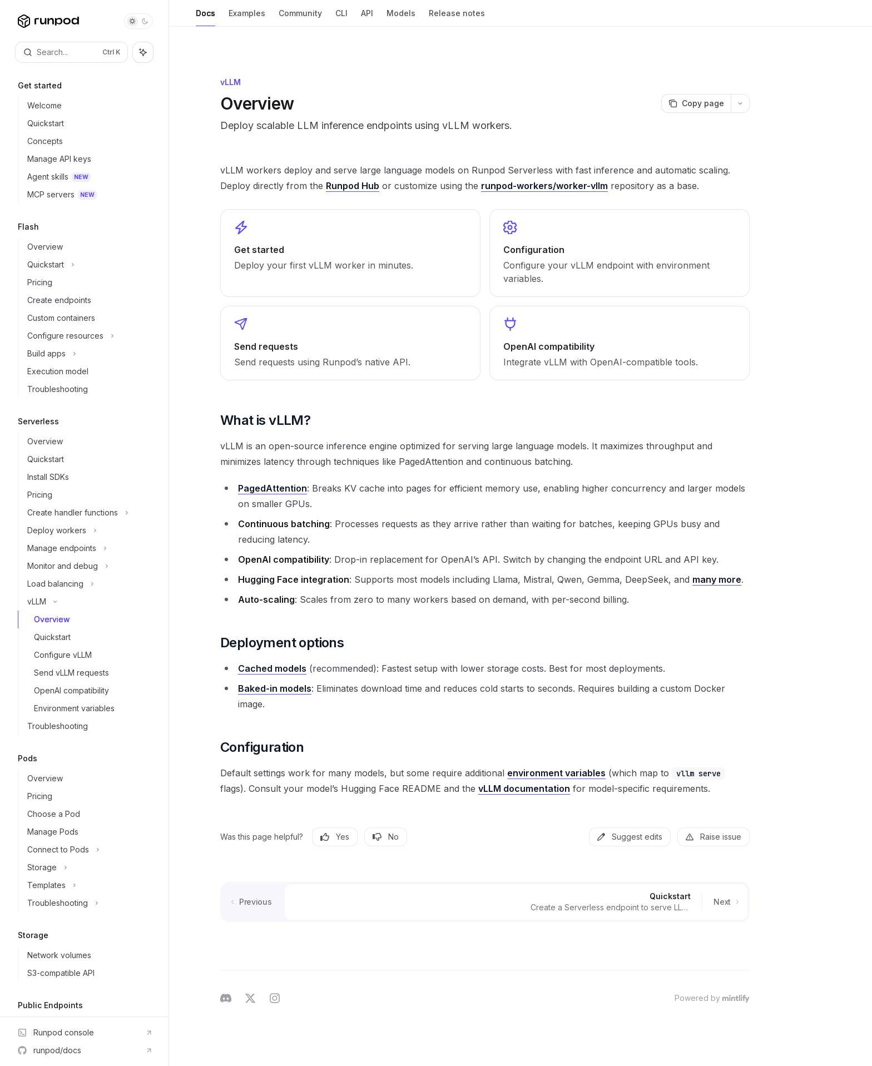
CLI (341, 17)
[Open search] (71, 52)
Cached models (272, 668)
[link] (350, 253)
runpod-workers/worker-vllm (544, 185)
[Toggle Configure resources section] (89, 336)
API (367, 17)
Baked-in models (274, 688)
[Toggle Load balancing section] (89, 584)
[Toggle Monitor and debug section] (89, 566)
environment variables (556, 773)
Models (401, 17)
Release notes (457, 17)
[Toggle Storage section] (89, 867)
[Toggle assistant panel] (143, 52)
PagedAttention (272, 488)
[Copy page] (696, 103)
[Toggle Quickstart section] (89, 265)
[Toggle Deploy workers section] (89, 530)
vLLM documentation (524, 788)
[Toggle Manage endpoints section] (89, 548)
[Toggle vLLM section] (89, 602)
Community (300, 17)
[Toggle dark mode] (138, 21)
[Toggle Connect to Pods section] (89, 850)
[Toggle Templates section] (89, 885)
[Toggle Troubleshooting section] (89, 903)
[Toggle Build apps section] (89, 354)
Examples (247, 17)
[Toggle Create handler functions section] (89, 513)
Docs (205, 17)
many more (716, 579)
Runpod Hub (352, 185)
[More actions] (740, 103)
